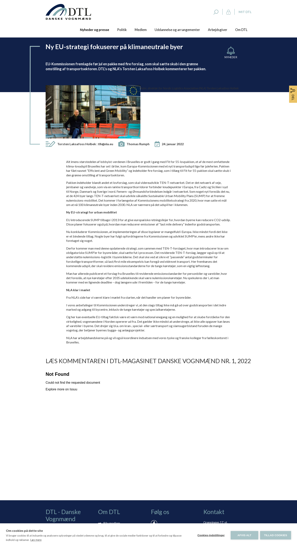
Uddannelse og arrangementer (177, 30)
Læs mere (35, 539)
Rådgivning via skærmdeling (122, 492)
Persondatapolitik (115, 498)
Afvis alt (244, 535)
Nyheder (231, 57)
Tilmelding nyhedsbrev (118, 480)
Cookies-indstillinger (211, 535)
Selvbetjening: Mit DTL (119, 486)
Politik (122, 30)
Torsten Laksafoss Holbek (85, 96)
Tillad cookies (275, 535)
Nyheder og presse (94, 30)
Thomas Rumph (138, 96)
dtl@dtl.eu (210, 494)
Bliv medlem (111, 475)
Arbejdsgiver (217, 30)
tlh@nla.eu (105, 96)
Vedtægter (110, 503)
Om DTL (241, 30)
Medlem (141, 30)
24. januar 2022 (173, 96)
